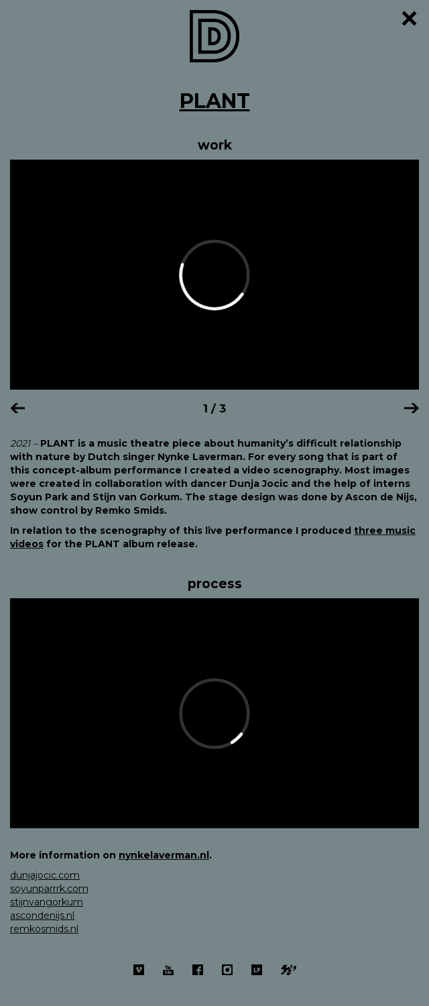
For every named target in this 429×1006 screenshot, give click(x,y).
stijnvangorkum (46, 902)
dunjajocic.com (45, 875)
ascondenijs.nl (42, 915)
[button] (17, 406)
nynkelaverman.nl (164, 855)
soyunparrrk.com (49, 889)
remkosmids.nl (44, 929)
